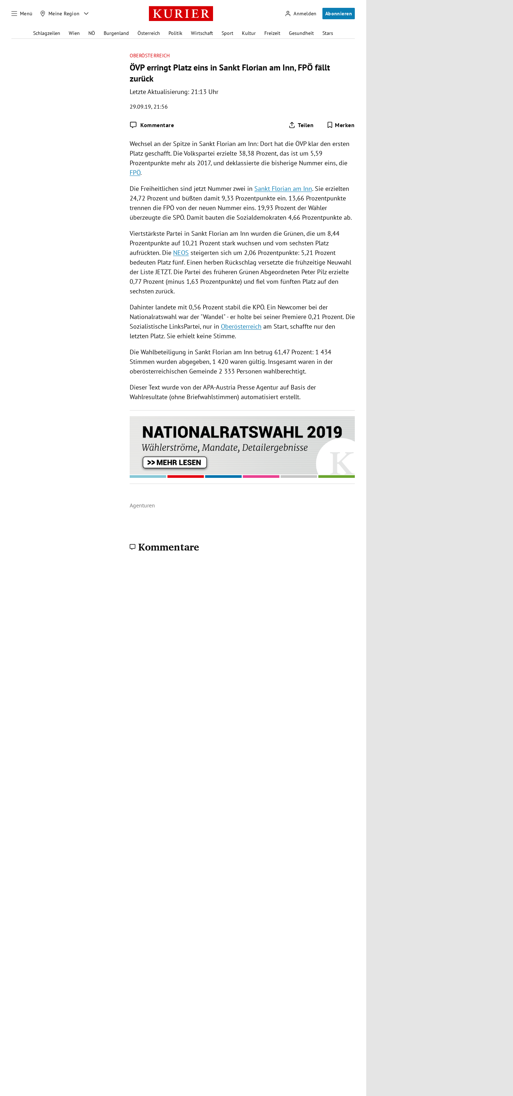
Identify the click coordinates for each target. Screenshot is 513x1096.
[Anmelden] (300, 13)
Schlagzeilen (46, 33)
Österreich (149, 33)
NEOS (181, 253)
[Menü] (22, 13)
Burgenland (116, 33)
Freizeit (272, 33)
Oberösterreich (150, 56)
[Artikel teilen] (301, 125)
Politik (175, 33)
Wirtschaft (202, 33)
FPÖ (135, 172)
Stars (327, 33)
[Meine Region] (60, 13)
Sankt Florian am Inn (283, 188)
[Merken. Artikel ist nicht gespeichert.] (340, 125)
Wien (74, 33)
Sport (227, 33)
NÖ (91, 33)
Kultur (249, 33)
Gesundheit (301, 33)
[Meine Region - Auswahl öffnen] (86, 14)
